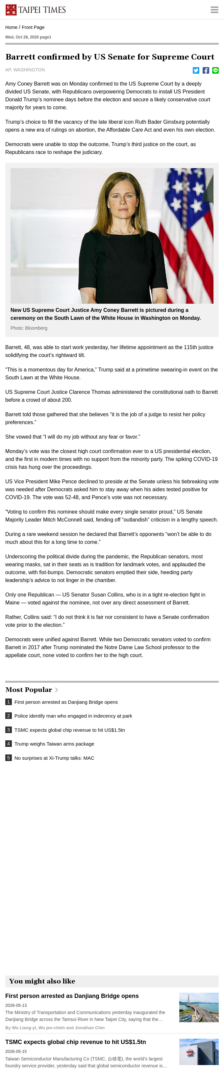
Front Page (33, 27)
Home (11, 27)
